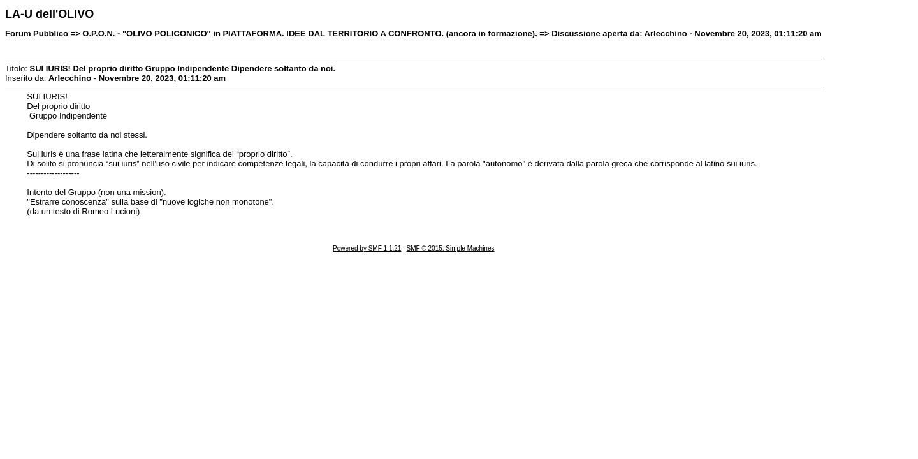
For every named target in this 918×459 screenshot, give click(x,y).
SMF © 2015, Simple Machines (451, 248)
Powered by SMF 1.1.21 (367, 248)
